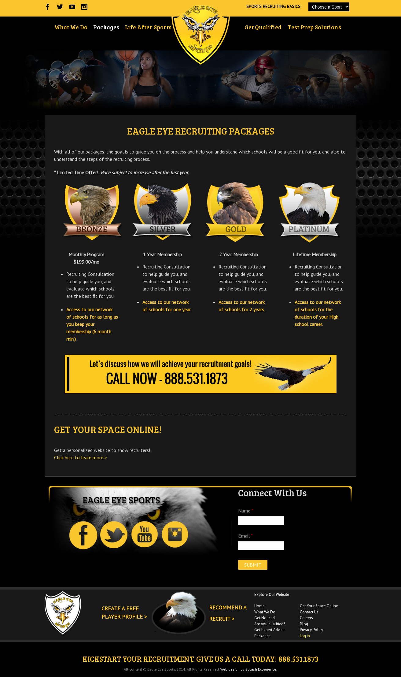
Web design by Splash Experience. (248, 669)
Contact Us (309, 612)
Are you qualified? (269, 624)
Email (245, 536)
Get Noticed (264, 617)
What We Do (264, 612)
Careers (306, 617)
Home (259, 606)
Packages (262, 635)
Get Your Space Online (319, 606)
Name (245, 511)
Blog (304, 624)
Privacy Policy (311, 629)
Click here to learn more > (80, 457)
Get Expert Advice (269, 629)
